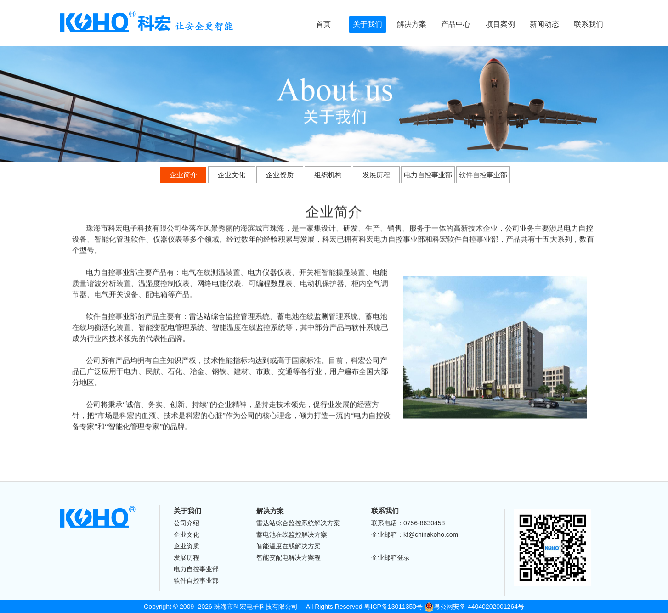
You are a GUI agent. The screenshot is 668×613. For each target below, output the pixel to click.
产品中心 (455, 24)
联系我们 (588, 24)
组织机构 (328, 174)
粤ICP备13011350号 (393, 606)
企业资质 (280, 174)
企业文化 (231, 174)
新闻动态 (544, 24)
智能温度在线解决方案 (288, 546)
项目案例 (500, 24)
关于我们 (367, 24)
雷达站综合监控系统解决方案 (298, 523)
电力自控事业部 (428, 174)
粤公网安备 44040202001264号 (474, 606)
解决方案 (411, 24)
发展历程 (376, 174)
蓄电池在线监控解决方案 (291, 534)
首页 (323, 24)
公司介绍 (186, 523)
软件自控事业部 (483, 174)
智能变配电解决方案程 (288, 557)
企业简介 (183, 174)
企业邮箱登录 (390, 557)
